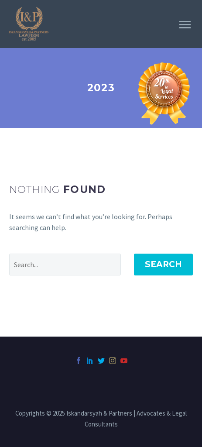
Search (163, 264)
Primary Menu (185, 24)
